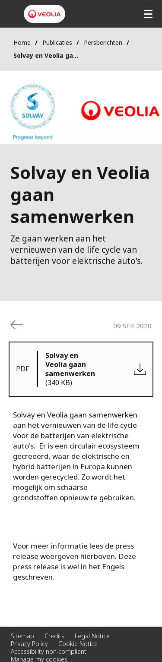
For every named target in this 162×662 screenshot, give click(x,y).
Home (22, 42)
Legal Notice (92, 636)
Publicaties (57, 42)
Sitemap (22, 636)
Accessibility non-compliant (48, 651)
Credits (54, 636)
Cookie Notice (78, 644)
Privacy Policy (29, 644)
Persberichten (103, 42)
